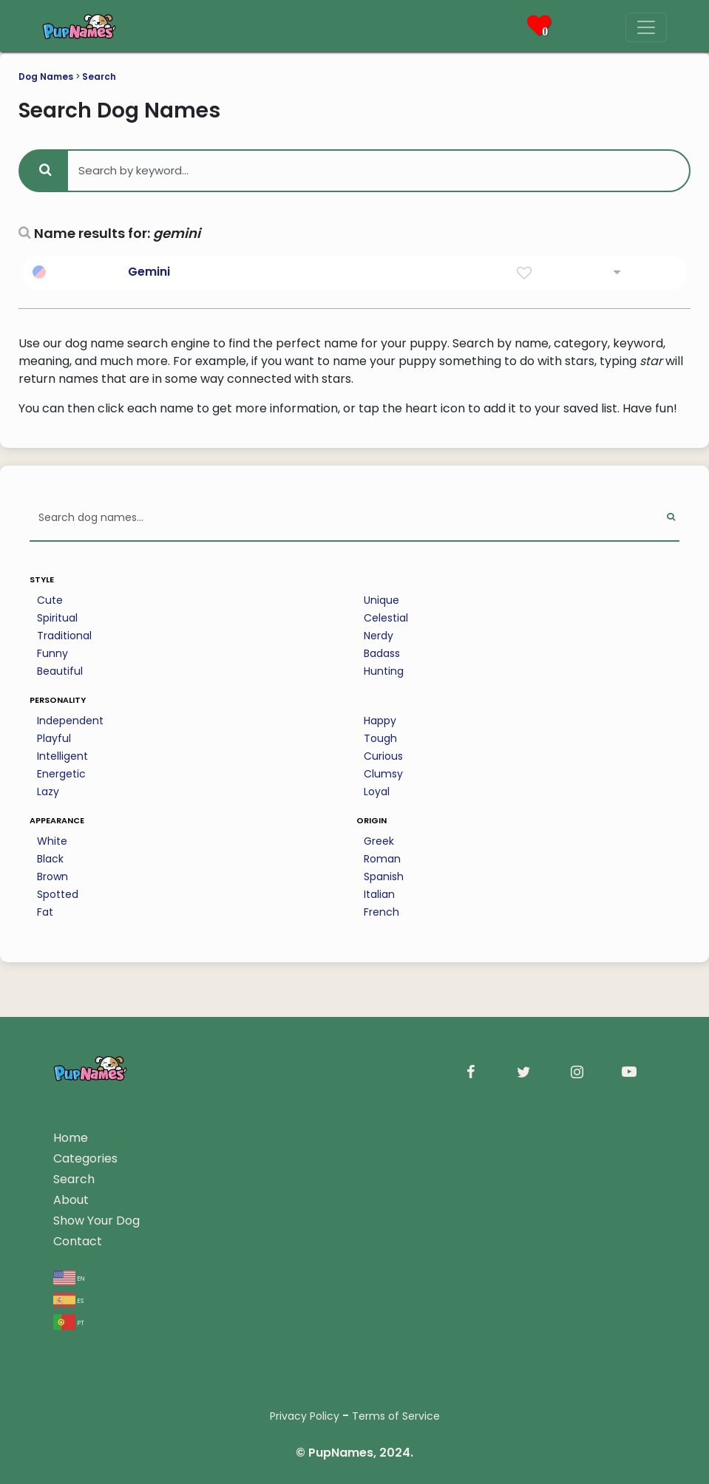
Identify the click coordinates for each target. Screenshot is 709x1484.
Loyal (377, 791)
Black (50, 858)
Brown (52, 876)
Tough (380, 738)
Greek (379, 841)
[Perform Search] (670, 518)
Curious (383, 756)
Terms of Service (396, 1416)
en (69, 1277)
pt (68, 1321)
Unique (381, 600)
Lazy (48, 791)
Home (70, 1137)
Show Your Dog (96, 1220)
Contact (77, 1241)
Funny (52, 653)
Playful (54, 738)
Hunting (384, 671)
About (71, 1199)
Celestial (386, 617)
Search (99, 76)
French (381, 912)
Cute (50, 600)
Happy (380, 720)
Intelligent (62, 756)
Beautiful (60, 671)
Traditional (64, 635)
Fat (45, 912)
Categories (85, 1158)
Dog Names (45, 76)
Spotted (57, 894)
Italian (379, 894)
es (68, 1299)
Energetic (61, 773)
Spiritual (57, 617)
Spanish (384, 876)
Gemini (149, 271)
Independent (70, 720)
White (52, 841)
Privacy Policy (304, 1416)
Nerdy (378, 635)
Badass (382, 653)
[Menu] (646, 27)
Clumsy (383, 773)
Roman (382, 858)
